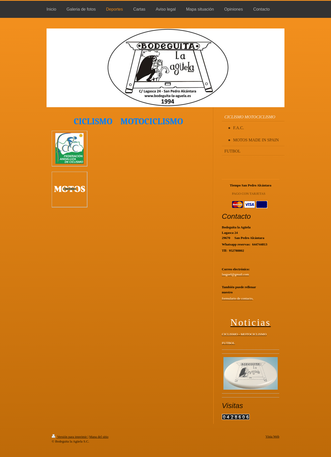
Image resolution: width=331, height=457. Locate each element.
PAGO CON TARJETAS (248, 193)
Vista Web (272, 436)
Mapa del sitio (98, 437)
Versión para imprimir (70, 437)
